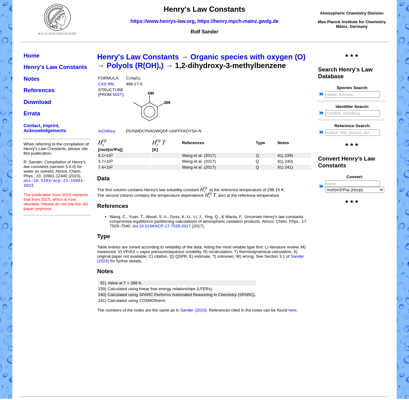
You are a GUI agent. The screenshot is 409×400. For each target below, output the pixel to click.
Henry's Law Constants (55, 67)
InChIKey (106, 131)
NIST (117, 94)
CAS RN (105, 84)
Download (37, 102)
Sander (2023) (193, 310)
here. (293, 310)
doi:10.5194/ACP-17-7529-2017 (161, 226)
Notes (31, 78)
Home (31, 55)
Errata (31, 113)
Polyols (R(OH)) (135, 65)
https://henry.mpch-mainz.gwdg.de (238, 21)
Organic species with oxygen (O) (247, 57)
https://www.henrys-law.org (162, 21)
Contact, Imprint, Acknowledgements (44, 128)
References (39, 90)
